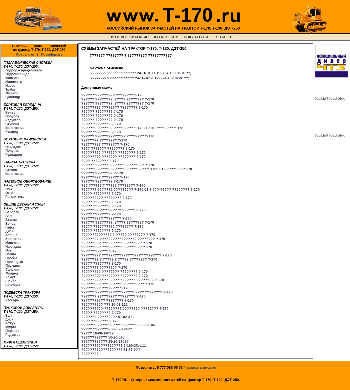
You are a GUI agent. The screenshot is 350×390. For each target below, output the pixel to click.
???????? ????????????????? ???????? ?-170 (123, 239)
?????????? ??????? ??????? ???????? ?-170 (122, 280)
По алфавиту (51, 54)
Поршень (13, 331)
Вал (8, 216)
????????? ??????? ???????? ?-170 (113, 153)
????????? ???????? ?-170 (105, 144)
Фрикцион (13, 155)
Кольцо (11, 235)
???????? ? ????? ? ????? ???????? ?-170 (119, 259)
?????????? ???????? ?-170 (106, 198)
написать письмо (201, 367)
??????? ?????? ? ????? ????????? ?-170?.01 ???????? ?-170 (136, 169)
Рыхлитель (14, 197)
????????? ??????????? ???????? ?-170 (117, 284)
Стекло (11, 170)
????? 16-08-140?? (97, 333)
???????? (90, 354)
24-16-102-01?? (175, 78)
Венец (10, 112)
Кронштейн (14, 239)
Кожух (10, 323)
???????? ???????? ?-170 (104, 140)
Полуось (12, 116)
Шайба (10, 281)
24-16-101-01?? (177, 73)
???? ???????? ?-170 (99, 161)
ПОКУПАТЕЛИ (196, 37)
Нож (8, 189)
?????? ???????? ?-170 (102, 111)
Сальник (12, 269)
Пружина (12, 266)
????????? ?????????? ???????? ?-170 (116, 243)
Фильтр (11, 93)
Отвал (10, 193)
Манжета (12, 78)
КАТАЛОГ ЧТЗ (166, 37)
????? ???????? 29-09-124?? (106, 329)
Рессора (12, 300)
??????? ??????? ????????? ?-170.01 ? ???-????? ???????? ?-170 (140, 189)
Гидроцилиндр (17, 74)
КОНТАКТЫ (224, 37)
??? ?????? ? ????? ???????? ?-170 (113, 185)
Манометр (13, 82)
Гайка (9, 227)
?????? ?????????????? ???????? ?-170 (117, 136)
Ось (8, 250)
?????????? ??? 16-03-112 (104, 304)
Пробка (11, 258)
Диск (9, 231)
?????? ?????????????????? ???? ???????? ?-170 (127, 292)
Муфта (10, 327)
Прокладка (14, 262)
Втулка (11, 220)
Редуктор (13, 120)
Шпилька (12, 285)
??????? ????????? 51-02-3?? (108, 317)
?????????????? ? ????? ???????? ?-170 (118, 235)
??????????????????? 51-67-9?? (110, 350)
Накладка (13, 147)
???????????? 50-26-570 (102, 337)
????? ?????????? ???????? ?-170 (112, 95)
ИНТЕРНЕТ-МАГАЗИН (129, 37)
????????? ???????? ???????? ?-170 (114, 107)
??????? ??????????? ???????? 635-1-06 (118, 325)
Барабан (12, 212)
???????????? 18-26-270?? (105, 341)
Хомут (10, 277)
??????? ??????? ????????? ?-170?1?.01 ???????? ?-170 (132, 128)
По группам (25, 54)
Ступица (12, 124)
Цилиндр (12, 97)
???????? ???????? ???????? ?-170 (113, 210)
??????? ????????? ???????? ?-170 (113, 296)
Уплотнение (15, 128)
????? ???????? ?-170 (101, 124)
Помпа (10, 254)
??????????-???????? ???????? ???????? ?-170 (124, 309)
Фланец (11, 132)
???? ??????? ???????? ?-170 (108, 148)
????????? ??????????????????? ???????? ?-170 (126, 255)
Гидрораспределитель (23, 70)
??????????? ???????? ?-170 (107, 300)
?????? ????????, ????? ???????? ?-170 (117, 99)
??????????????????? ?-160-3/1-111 (113, 345)
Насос (10, 86)
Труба (10, 89)
